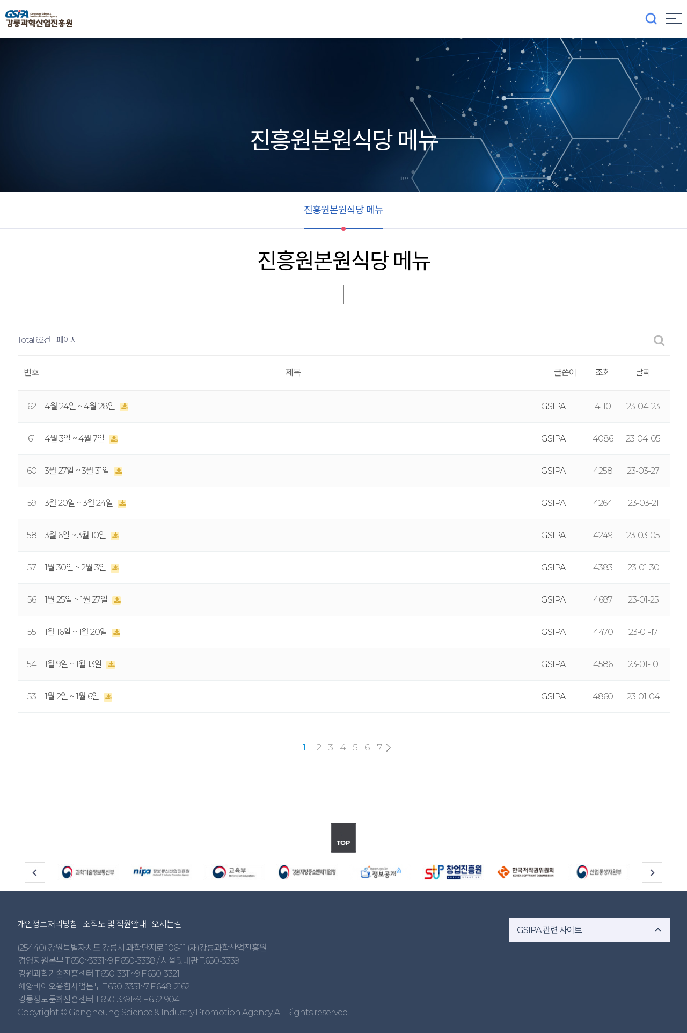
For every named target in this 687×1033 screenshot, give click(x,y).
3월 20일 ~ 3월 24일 (80, 503)
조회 (602, 372)
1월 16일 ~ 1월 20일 (77, 632)
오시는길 (166, 924)
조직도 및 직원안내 (114, 924)
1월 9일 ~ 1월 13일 (74, 664)
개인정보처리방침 (47, 924)
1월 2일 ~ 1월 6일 (73, 696)
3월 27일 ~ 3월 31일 (78, 471)
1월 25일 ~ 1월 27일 (77, 600)
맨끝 (388, 748)
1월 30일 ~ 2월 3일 (76, 567)
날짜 (643, 372)
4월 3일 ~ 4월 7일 (75, 439)
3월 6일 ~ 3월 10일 (76, 535)
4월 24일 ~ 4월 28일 (81, 406)
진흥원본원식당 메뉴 (343, 210)
